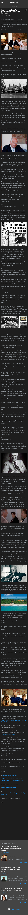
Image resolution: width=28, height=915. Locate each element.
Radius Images (17, 912)
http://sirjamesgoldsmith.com (9, 775)
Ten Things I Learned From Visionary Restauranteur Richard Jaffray (11, 848)
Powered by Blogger (14, 909)
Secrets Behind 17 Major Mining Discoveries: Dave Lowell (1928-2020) (11, 869)
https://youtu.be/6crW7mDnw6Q (10, 784)
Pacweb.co (14, 2)
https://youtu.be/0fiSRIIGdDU (9, 787)
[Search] (26, 3)
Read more (23, 863)
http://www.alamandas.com (8, 734)
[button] (26, 10)
